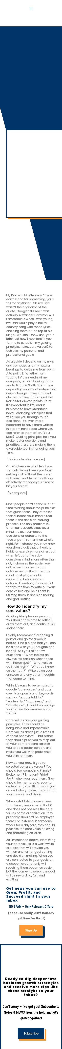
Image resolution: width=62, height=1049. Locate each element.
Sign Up (31, 930)
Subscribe (31, 1033)
